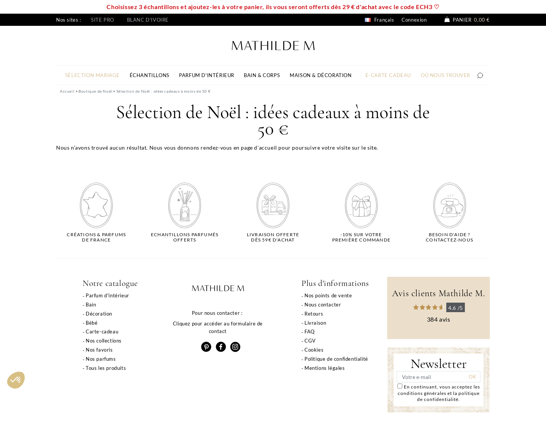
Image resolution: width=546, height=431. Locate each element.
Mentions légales (324, 368)
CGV (310, 341)
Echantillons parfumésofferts (184, 237)
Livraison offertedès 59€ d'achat (273, 237)
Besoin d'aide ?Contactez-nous (449, 237)
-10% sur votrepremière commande (361, 237)
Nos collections (104, 341)
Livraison (315, 323)
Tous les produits (106, 368)
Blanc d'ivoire (148, 20)
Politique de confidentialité (336, 359)
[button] (16, 380)
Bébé (91, 323)
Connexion (414, 20)
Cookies (313, 350)
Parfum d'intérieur (107, 295)
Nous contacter (322, 305)
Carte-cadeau (102, 331)
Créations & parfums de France (96, 237)
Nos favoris (99, 350)
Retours (313, 314)
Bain (91, 305)
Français (379, 20)
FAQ (309, 331)
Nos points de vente (328, 295)
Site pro (102, 20)
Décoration (99, 314)
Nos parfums (101, 359)
